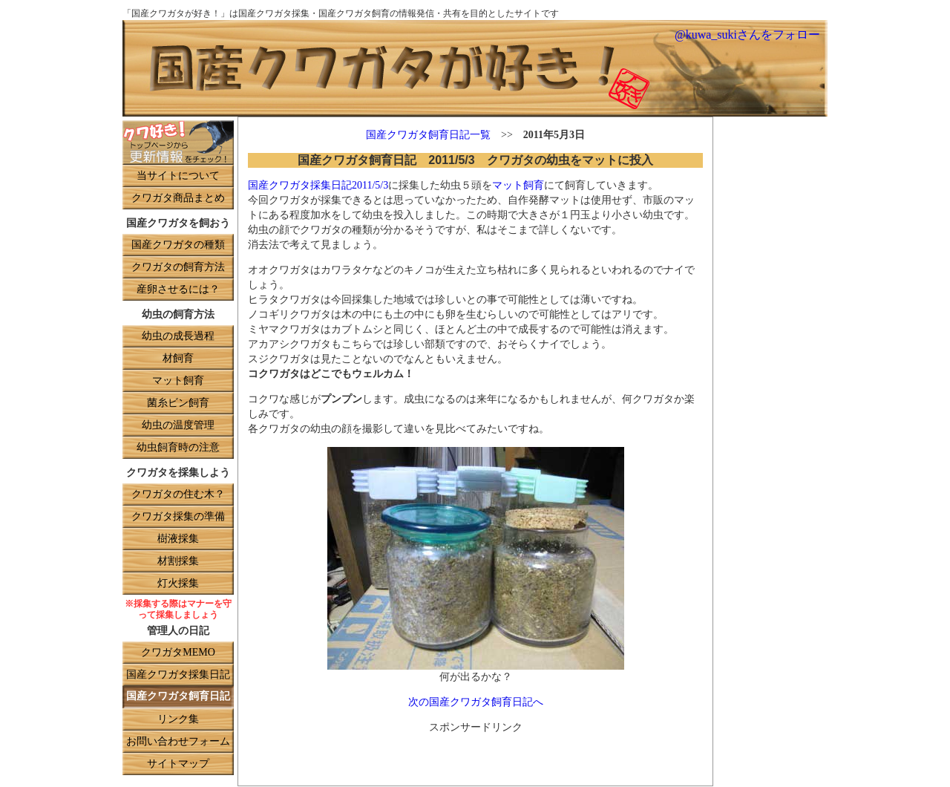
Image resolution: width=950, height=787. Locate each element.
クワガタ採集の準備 (178, 517)
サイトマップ (178, 764)
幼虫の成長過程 (178, 336)
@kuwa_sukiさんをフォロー (747, 35)
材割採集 (178, 561)
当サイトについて (178, 176)
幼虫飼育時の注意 (178, 448)
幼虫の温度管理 (178, 425)
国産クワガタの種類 (178, 245)
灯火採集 (178, 584)
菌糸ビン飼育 (178, 403)
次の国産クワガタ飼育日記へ (475, 702)
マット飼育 (178, 381)
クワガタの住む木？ (178, 494)
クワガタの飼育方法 (178, 267)
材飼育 (178, 359)
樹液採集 (178, 539)
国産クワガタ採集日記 (178, 675)
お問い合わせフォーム (178, 742)
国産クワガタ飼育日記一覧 (428, 135)
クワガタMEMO (178, 653)
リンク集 (178, 719)
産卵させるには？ (178, 289)
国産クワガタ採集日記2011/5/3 (318, 186)
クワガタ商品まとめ (178, 198)
